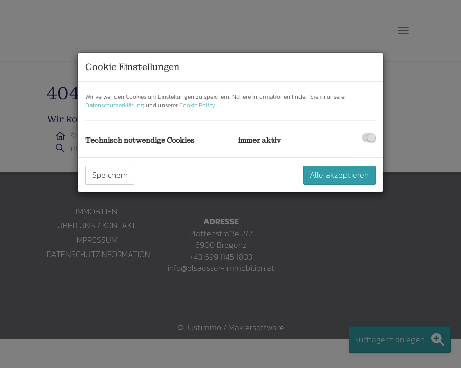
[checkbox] (369, 137)
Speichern (110, 175)
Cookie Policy (197, 105)
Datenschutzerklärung (114, 105)
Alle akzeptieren (339, 175)
